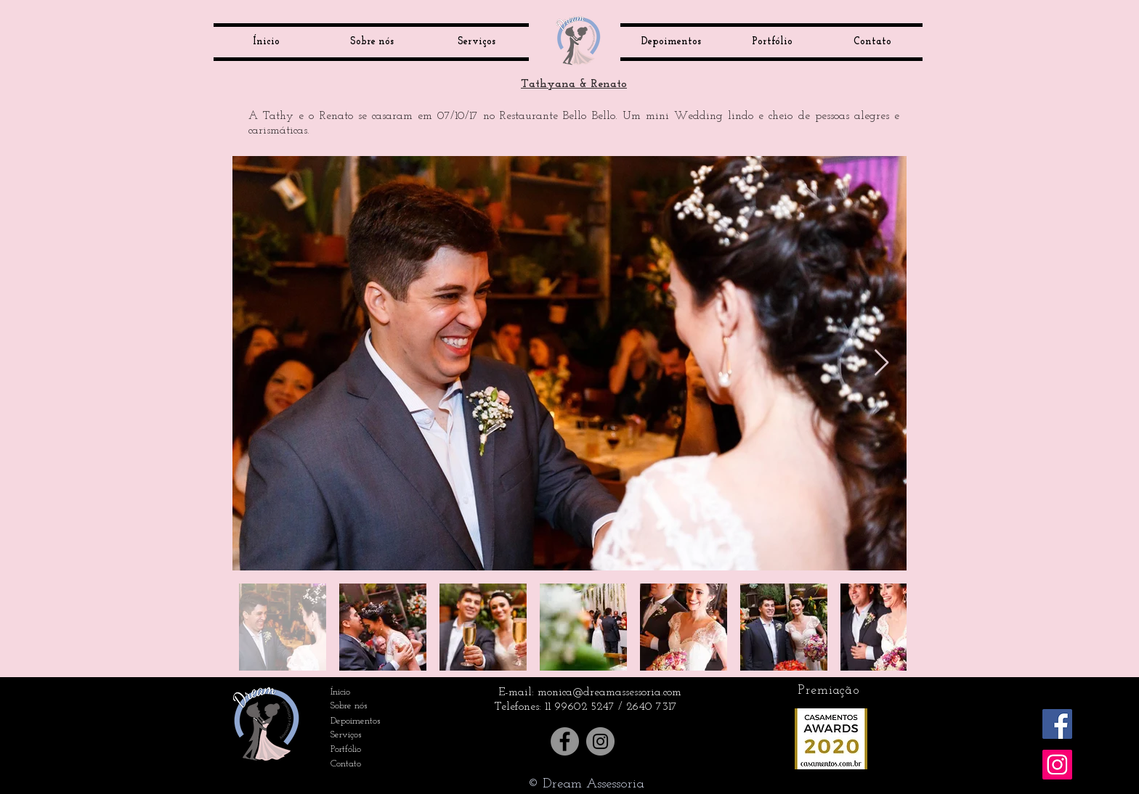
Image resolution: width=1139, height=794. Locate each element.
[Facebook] (565, 741)
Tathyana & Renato (574, 84)
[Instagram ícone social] (1057, 764)
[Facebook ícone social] (1057, 724)
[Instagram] (600, 741)
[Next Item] (881, 363)
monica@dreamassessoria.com (609, 692)
